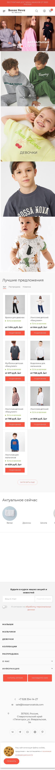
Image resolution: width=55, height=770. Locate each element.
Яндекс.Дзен (35, 732)
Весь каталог (52, 280)
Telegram (20, 732)
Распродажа (10, 654)
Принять (11, 761)
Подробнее (15, 333)
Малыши (7, 624)
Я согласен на (31, 608)
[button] (22, 46)
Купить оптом (15, 678)
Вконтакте (12, 732)
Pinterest (42, 732)
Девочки (8, 639)
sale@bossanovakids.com (30, 704)
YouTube (27, 732)
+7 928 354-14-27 (28, 699)
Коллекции (9, 646)
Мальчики (9, 632)
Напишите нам (40, 678)
